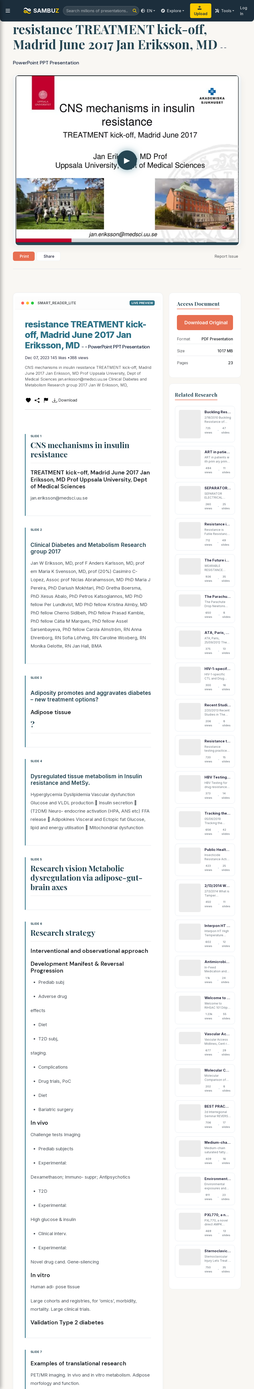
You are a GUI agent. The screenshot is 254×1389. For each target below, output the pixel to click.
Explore (171, 10)
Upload (200, 11)
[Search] (135, 11)
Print (24, 256)
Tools (223, 10)
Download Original (206, 322)
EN (146, 10)
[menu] (8, 10)
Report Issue (226, 256)
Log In (243, 10)
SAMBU (41, 10)
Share (49, 256)
